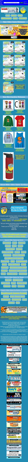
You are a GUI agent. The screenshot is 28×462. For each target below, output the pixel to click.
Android (6, 296)
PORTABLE (22, 18)
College (17, 252)
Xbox (17, 302)
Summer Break (21, 283)
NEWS (15, 18)
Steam (24, 299)
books (4, 220)
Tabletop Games (12, 273)
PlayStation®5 (16, 299)
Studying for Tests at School (18, 270)
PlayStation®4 (6, 299)
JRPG (12, 261)
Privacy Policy (16, 318)
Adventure (22, 242)
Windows (11, 302)
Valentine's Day (17, 280)
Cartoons (19, 249)
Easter (13, 283)
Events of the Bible (18, 255)
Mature (4, 264)
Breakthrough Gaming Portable (14, 293)
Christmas (21, 286)
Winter (14, 286)
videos (9, 220)
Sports (3, 273)
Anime (14, 246)
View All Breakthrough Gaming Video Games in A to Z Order (14, 235)
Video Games (8, 316)
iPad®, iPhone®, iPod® (17, 296)
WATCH (14, 15)
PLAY (7, 15)
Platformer (5, 267)
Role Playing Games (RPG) (18, 267)
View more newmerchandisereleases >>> (19, 157)
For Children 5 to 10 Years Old (14, 258)
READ (20, 15)
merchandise (18, 220)
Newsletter (23, 316)
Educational (7, 255)
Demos (24, 252)
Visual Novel (23, 273)
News (13, 316)
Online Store (18, 316)
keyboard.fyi (26, 3)
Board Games (10, 249)
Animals (7, 246)
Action (15, 242)
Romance (4, 270)
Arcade (20, 246)
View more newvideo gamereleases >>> (19, 86)
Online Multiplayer (14, 264)
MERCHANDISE (6, 18)
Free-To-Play (5, 261)
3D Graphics (7, 242)
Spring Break (6, 283)
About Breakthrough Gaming (16, 317)
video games (23, 219)
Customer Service (5, 317)
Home (2, 316)
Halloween (7, 286)
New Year (8, 280)
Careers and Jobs (7, 252)
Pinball (24, 264)
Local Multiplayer (21, 261)
